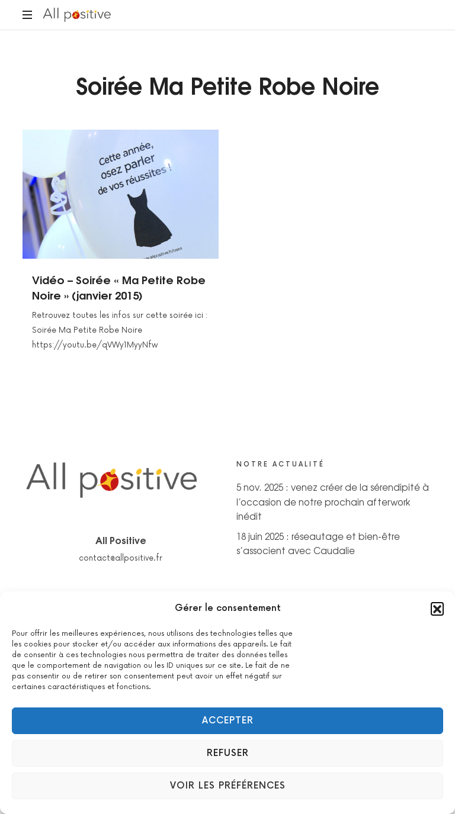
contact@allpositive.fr (120, 558)
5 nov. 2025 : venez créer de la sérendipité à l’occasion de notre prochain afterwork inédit (332, 501)
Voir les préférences (228, 786)
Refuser (228, 753)
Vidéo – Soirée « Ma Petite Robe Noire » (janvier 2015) (119, 287)
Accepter (228, 720)
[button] (437, 608)
